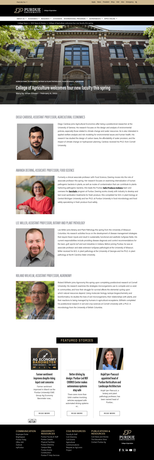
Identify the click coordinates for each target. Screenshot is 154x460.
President (106, 2)
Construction (46, 453)
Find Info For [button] (21, 2)
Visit (117, 2)
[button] (136, 2)
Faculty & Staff (71, 434)
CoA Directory (71, 437)
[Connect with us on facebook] (119, 450)
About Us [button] (21, 18)
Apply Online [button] (110, 18)
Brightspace (20, 437)
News (99, 2)
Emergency (130, 2)
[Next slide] (34, 420)
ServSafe (73, 192)
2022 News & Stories (38, 23)
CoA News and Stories (99, 437)
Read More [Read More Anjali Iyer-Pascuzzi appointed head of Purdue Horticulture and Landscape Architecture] (109, 413)
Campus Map (46, 447)
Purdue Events (46, 450)
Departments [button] (95, 18)
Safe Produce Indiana (113, 188)
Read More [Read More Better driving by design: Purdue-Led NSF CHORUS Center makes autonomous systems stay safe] (77, 413)
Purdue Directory (47, 445)
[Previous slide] (30, 420)
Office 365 (20, 442)
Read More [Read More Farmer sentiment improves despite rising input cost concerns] (44, 413)
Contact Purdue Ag (98, 442)
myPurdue (20, 448)
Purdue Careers (47, 440)
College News (23, 23)
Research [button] (45, 18)
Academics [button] (33, 18)
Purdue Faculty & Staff (49, 437)
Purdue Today (21, 440)
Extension (57, 18)
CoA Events (70, 440)
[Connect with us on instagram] (134, 450)
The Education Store (99, 440)
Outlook (19, 445)
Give (122, 2)
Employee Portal (22, 434)
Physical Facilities (47, 442)
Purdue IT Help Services (50, 455)
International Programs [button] (75, 18)
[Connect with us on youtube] (130, 450)
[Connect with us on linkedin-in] (127, 450)
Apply (93, 2)
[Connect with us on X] (123, 450)
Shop (113, 2)
